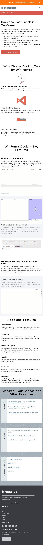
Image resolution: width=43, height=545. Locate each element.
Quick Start (11, 463)
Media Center (5, 513)
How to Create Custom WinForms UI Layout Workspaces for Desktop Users (21, 402)
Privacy (4, 515)
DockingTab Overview (15, 459)
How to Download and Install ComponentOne (22, 440)
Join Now (7, 539)
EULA (3, 519)
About (3, 509)
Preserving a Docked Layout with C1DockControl (23, 412)
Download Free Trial (11, 52)
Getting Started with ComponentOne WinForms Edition (23, 431)
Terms (4, 517)
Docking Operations (14, 467)
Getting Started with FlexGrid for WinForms (21, 436)
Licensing (11, 471)
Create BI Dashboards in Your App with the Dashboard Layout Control (21, 408)
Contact (4, 511)
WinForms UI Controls (7, 12)
